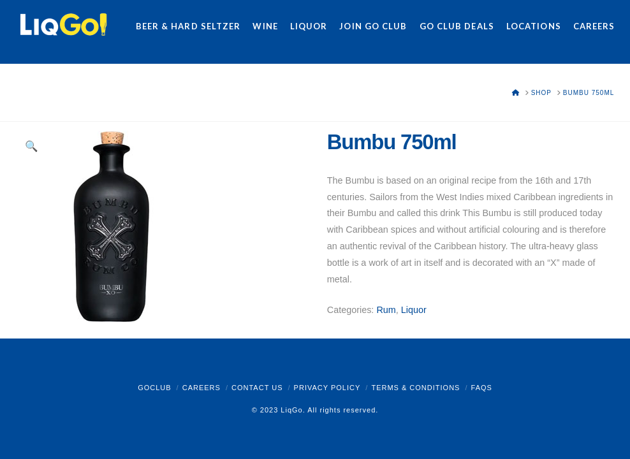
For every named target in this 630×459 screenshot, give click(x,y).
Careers (201, 387)
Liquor (414, 310)
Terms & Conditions (415, 387)
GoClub (154, 387)
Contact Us (257, 387)
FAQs (481, 387)
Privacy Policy (327, 387)
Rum (385, 310)
